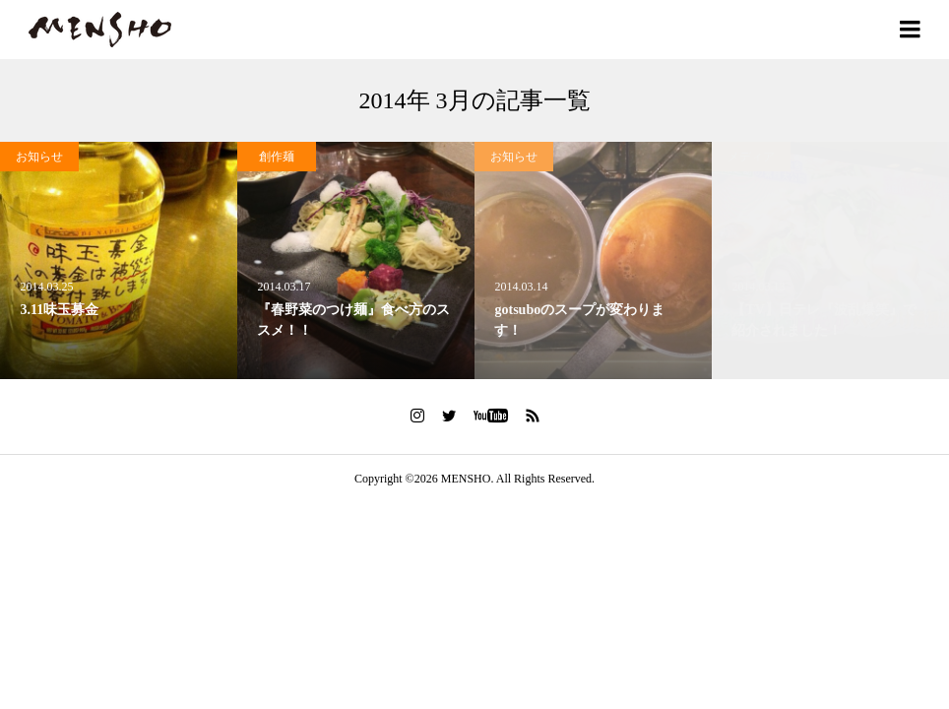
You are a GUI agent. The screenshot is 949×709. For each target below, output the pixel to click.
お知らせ (39, 156)
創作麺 (276, 156)
